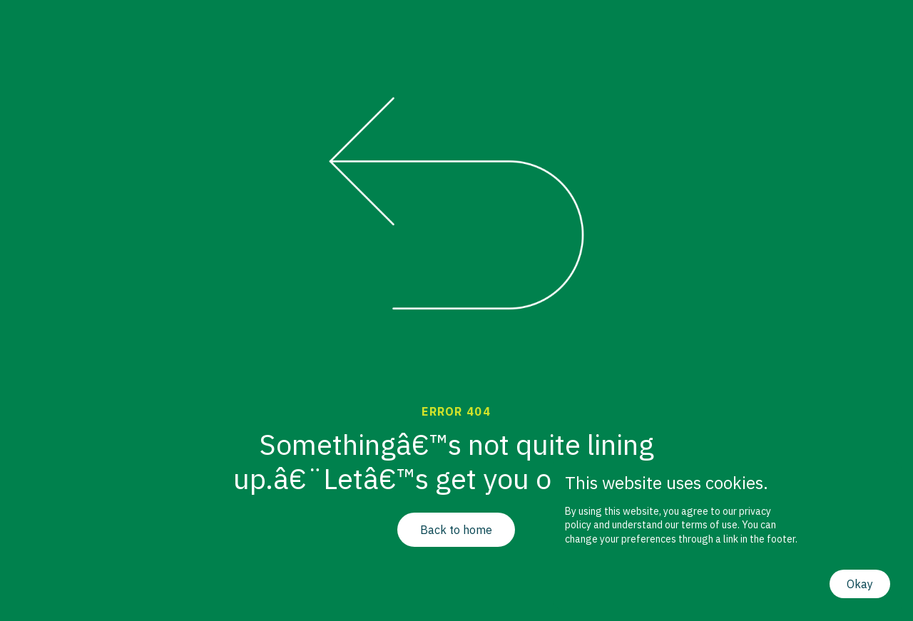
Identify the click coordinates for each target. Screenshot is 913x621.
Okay (860, 584)
